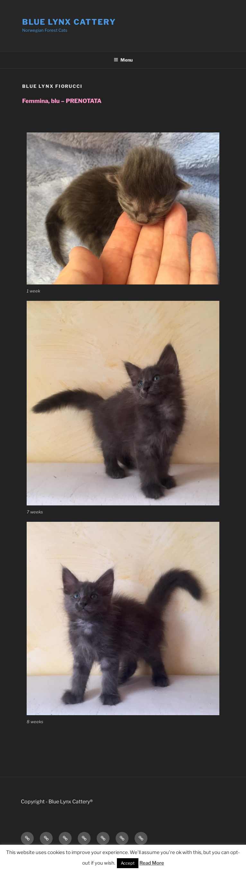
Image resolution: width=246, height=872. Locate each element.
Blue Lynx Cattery (69, 22)
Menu (123, 60)
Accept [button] (128, 863)
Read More (151, 863)
